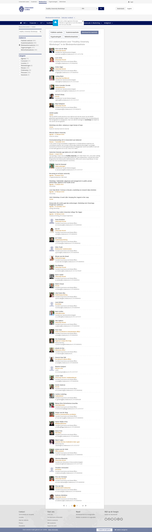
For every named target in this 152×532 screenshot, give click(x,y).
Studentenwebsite (30, 43)
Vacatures (30, 75)
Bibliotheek (62, 2)
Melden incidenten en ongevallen (86, 517)
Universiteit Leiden (24, 2)
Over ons (50, 514)
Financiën (33, 23)
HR (24, 23)
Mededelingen (30, 66)
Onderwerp (30, 70)
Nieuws (30, 68)
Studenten (34, 2)
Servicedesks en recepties (26, 514)
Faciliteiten (50, 23)
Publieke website (30, 41)
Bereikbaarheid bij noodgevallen (85, 514)
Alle (83, 8)
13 (83, 506)
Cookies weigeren (121, 530)
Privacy (21, 523)
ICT (41, 23)
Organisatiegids (53, 2)
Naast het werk (52, 526)
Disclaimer (22, 526)
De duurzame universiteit (54, 517)
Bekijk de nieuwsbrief (111, 514)
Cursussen (30, 61)
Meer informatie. (53, 530)
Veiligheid (107, 23)
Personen (30, 72)
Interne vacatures (52, 520)
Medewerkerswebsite (24, 27)
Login (131, 2)
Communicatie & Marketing (90, 23)
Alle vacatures (51, 523)
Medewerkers (43, 2)
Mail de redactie (23, 520)
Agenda (30, 59)
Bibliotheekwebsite (30, 50)
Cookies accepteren (104, 530)
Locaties (30, 63)
